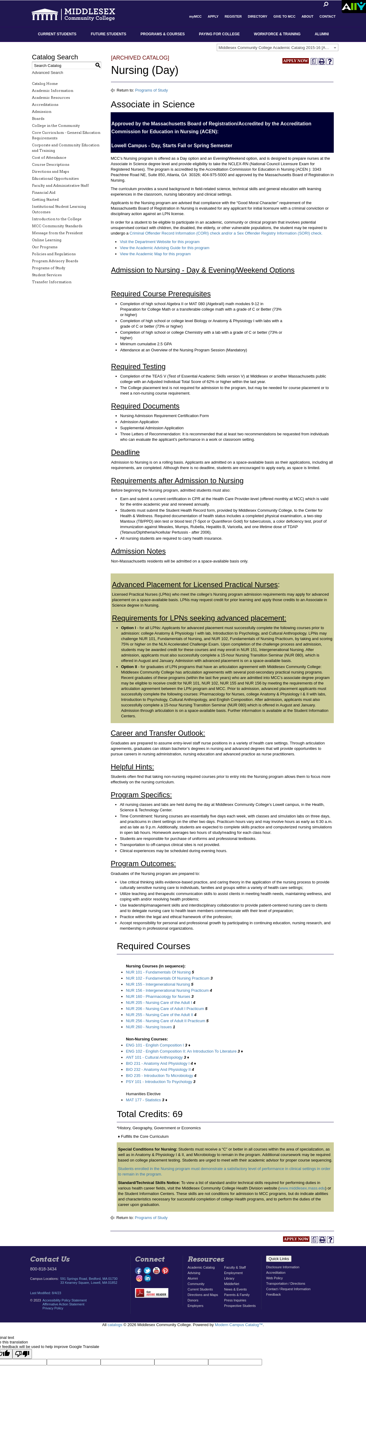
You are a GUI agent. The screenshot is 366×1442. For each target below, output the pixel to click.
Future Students (108, 34)
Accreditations (45, 104)
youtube (156, 1270)
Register (233, 16)
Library (229, 1278)
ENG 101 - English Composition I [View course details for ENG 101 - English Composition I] (155, 1045)
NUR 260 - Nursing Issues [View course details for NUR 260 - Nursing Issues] (149, 1027)
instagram (138, 1278)
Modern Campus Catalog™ (239, 1324)
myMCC (195, 16)
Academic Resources (51, 97)
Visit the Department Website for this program (160, 241)
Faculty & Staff (235, 1267)
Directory (257, 16)
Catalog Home (45, 83)
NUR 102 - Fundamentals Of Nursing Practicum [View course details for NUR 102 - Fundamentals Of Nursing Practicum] (167, 978)
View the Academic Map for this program (155, 254)
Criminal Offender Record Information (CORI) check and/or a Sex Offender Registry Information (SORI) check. (226, 233)
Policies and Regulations (54, 254)
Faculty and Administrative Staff (60, 185)
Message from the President (57, 233)
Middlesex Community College (79, 14)
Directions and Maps (50, 171)
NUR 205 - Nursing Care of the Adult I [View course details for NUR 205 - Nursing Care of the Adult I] (159, 1002)
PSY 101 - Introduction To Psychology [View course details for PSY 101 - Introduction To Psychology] (159, 1081)
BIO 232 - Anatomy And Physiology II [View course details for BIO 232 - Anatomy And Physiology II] (158, 1069)
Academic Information (52, 90)
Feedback (273, 1294)
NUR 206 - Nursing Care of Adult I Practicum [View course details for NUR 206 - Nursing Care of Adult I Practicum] (165, 1008)
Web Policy (274, 1278)
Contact (327, 16)
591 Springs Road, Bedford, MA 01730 (88, 1278)
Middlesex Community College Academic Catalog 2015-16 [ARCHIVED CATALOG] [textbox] (278, 47)
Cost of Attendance (49, 157)
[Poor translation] (22, 1354)
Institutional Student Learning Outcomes (59, 209)
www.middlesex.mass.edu (302, 1188)
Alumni (322, 34)
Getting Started (45, 199)
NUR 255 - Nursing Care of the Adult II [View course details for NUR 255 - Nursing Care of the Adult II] (159, 1014)
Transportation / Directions (285, 1283)
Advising (194, 1273)
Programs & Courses (162, 34)
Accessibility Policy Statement (65, 1300)
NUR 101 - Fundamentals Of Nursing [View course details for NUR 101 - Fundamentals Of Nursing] (158, 972)
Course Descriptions (50, 164)
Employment (233, 1273)
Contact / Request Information (288, 1289)
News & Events (235, 1289)
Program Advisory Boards (55, 261)
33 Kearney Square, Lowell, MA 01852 (88, 1282)
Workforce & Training (277, 34)
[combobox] (277, 47)
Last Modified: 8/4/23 (45, 1293)
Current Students (57, 34)
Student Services (47, 275)
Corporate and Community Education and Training (65, 148)
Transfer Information (51, 282)
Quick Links (278, 1258)
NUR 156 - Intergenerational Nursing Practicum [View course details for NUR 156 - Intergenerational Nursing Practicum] (167, 990)
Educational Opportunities (55, 178)
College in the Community (56, 125)
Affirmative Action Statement (64, 1304)
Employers (195, 1306)
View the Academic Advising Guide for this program (164, 248)
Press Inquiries (235, 1300)
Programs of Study (48, 268)
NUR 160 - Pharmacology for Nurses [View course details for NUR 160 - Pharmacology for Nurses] (158, 996)
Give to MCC (284, 16)
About (307, 16)
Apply (213, 16)
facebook (138, 1270)
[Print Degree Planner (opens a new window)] (314, 61)
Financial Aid (43, 192)
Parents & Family (237, 1295)
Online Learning (46, 240)
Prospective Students (240, 1306)
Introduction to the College (56, 219)
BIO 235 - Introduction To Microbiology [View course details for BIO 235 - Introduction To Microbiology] (159, 1075)
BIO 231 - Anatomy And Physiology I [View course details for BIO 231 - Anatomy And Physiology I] (158, 1063)
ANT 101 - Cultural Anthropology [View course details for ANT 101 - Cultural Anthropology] (154, 1057)
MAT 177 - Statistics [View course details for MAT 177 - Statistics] (143, 1100)
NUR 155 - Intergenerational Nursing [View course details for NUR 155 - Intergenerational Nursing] (158, 984)
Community (196, 1284)
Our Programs (44, 247)
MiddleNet (231, 1284)
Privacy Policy (53, 1308)
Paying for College (219, 34)
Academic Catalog (201, 1267)
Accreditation (275, 1272)
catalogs (115, 1324)
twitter (147, 1270)
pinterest (165, 1270)
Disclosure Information (282, 1267)
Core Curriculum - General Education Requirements (66, 135)
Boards (38, 118)
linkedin (147, 1278)
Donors (193, 1300)
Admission (41, 111)
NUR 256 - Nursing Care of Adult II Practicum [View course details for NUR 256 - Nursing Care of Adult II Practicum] (165, 1021)
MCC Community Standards (57, 226)
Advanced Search (47, 72)
